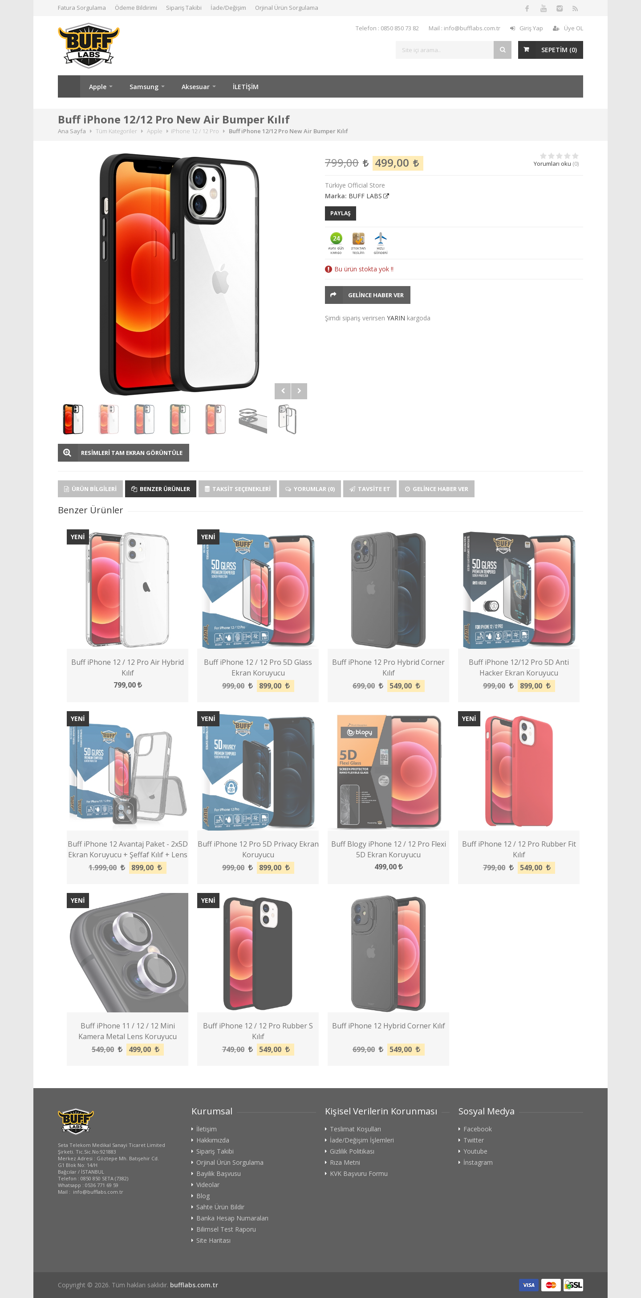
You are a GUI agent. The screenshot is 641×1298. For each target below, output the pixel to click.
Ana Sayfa (69, 86)
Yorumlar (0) (310, 489)
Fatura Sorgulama (82, 8)
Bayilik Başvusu (218, 1174)
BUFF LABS (365, 196)
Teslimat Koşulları (355, 1129)
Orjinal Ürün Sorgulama (286, 8)
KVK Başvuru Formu (359, 1174)
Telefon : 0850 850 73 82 (387, 28)
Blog (203, 1196)
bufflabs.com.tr (194, 1285)
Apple (97, 86)
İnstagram (478, 1163)
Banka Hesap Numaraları (232, 1218)
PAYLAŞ (340, 213)
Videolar (207, 1185)
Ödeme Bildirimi (136, 8)
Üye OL (568, 28)
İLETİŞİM (246, 86)
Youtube (475, 1151)
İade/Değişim (228, 8)
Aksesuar (196, 86)
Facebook (477, 1129)
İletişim (206, 1129)
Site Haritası (213, 1241)
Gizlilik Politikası (352, 1151)
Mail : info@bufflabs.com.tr (464, 28)
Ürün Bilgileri (90, 489)
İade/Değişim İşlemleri (362, 1140)
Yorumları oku (552, 164)
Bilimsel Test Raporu (226, 1229)
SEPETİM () (559, 49)
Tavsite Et (369, 489)
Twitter (473, 1140)
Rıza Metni (345, 1163)
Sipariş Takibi (184, 8)
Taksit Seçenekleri (238, 489)
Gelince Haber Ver (376, 295)
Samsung (144, 86)
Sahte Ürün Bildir (220, 1207)
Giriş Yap (526, 28)
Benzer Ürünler (160, 489)
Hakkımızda (212, 1140)
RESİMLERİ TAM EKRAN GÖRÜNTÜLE (132, 453)
